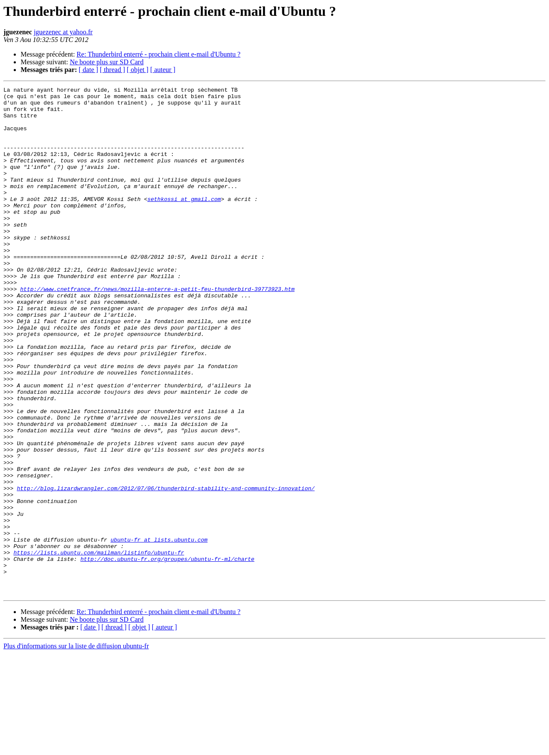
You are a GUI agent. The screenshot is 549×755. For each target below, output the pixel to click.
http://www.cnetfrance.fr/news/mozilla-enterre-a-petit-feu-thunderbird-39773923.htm (157, 330)
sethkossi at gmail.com (184, 222)
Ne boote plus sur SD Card (107, 62)
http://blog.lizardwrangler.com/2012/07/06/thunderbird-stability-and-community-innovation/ (165, 569)
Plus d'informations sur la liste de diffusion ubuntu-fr (76, 747)
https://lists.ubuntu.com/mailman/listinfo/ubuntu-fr (98, 646)
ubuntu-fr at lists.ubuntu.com (159, 631)
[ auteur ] (162, 69)
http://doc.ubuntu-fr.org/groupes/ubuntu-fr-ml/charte (167, 654)
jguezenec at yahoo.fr (63, 32)
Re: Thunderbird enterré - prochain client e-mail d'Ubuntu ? (159, 54)
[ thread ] (112, 69)
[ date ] (88, 69)
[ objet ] (137, 69)
